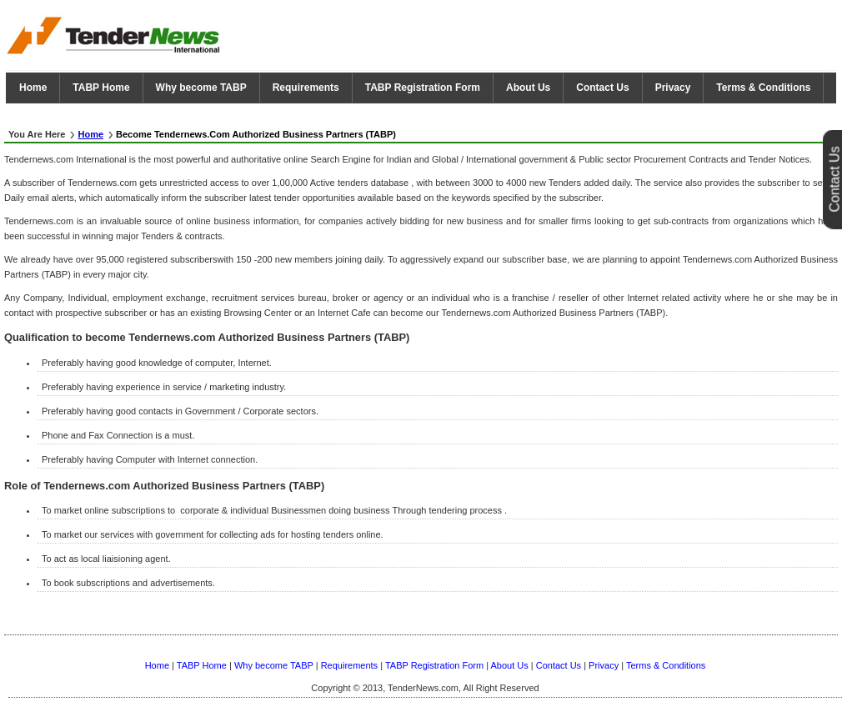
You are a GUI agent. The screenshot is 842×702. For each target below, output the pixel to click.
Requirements (306, 87)
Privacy (673, 87)
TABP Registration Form (422, 87)
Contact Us (602, 87)
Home (33, 87)
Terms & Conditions (763, 87)
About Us (528, 87)
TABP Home (101, 87)
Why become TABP (201, 87)
